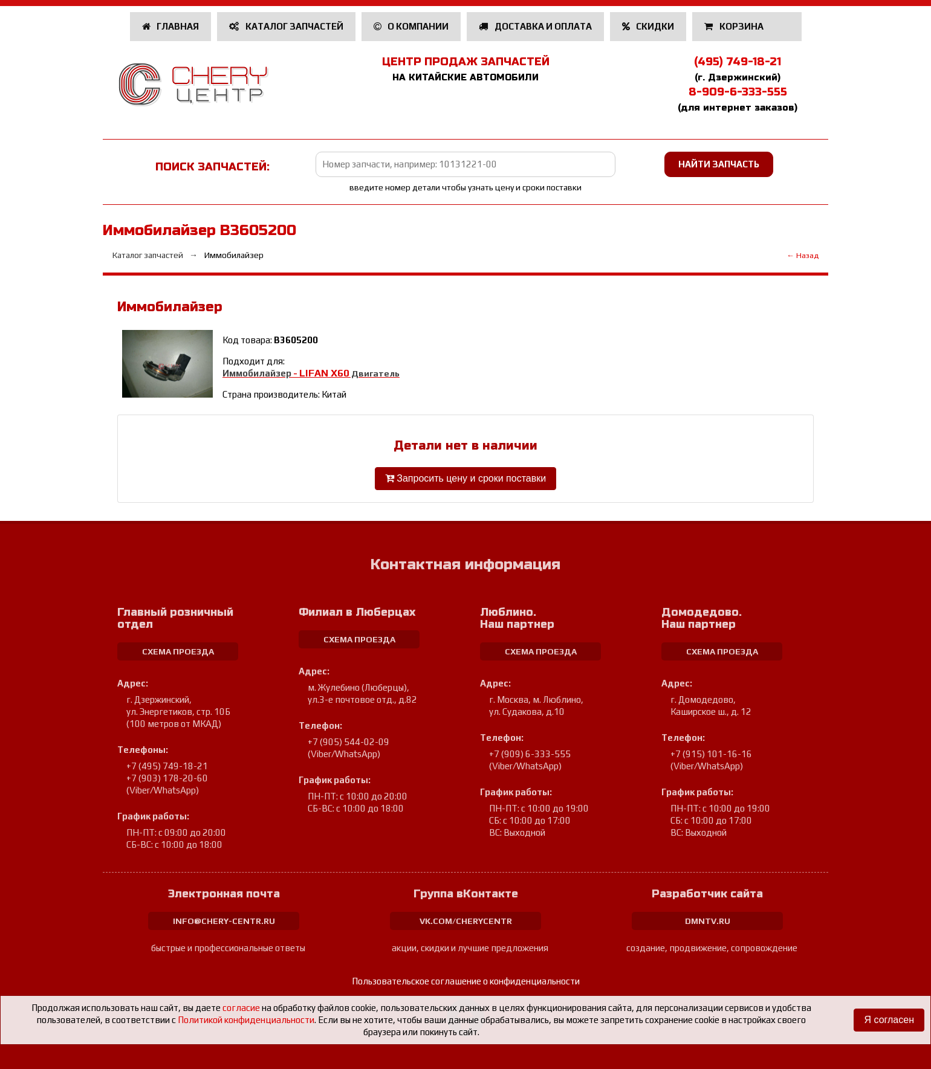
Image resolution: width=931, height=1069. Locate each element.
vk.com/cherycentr (466, 921)
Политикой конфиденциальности (246, 1020)
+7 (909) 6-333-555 (530, 754)
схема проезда (178, 651)
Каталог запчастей (286, 26)
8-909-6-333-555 (738, 92)
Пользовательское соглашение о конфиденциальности (466, 981)
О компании (411, 26)
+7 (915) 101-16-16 (711, 754)
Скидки (648, 26)
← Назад (803, 255)
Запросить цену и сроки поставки (465, 478)
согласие (241, 1008)
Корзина (734, 26)
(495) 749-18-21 (737, 61)
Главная (170, 26)
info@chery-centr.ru (224, 921)
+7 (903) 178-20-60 (167, 778)
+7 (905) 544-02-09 (348, 742)
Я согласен (889, 1020)
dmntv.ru (707, 921)
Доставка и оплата (535, 26)
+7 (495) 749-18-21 (167, 766)
